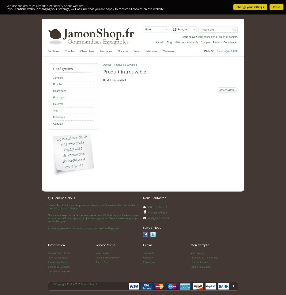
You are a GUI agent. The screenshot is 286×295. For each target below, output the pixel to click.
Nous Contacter (103, 253)
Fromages (106, 51)
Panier (216, 42)
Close (276, 7)
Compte (205, 42)
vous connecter (206, 36)
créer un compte (228, 36)
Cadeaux (168, 51)
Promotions (149, 262)
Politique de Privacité (59, 271)
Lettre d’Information (201, 267)
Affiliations (148, 257)
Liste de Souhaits (199, 262)
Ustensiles (151, 51)
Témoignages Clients (59, 253)
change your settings (250, 7)
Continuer (227, 90)
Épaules (70, 51)
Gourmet (123, 51)
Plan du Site (101, 262)
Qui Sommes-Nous (58, 257)
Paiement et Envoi (57, 262)
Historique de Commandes (204, 257)
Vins (136, 51)
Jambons (53, 51)
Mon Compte (197, 253)
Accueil (159, 42)
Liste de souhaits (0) (186, 42)
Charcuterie (87, 51)
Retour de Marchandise (107, 257)
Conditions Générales (59, 267)
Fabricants (148, 253)
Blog (169, 42)
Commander (230, 42)
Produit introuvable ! (125, 64)
